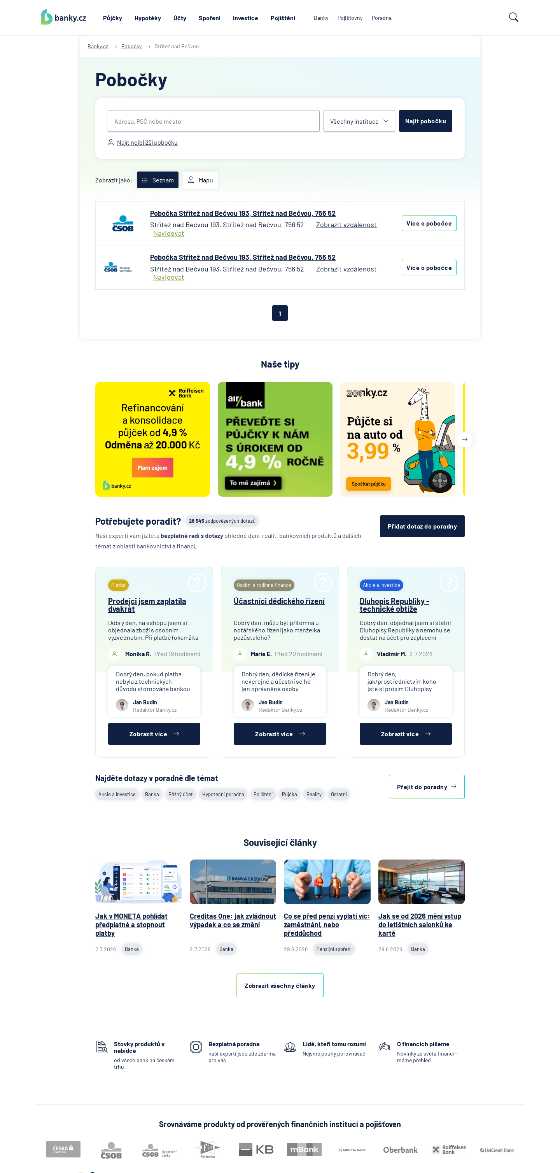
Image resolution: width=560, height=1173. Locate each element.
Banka (152, 794)
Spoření (209, 17)
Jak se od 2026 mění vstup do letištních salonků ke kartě (419, 924)
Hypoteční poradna (223, 794)
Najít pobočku (425, 120)
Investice (245, 17)
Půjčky (112, 17)
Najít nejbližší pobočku (143, 142)
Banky (321, 17)
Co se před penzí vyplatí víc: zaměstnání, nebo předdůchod (327, 924)
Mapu (200, 180)
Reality (314, 794)
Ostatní (339, 794)
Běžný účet (180, 794)
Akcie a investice (117, 794)
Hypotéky (148, 17)
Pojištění (283, 17)
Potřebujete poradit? (138, 521)
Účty (179, 17)
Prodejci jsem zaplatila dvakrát (147, 604)
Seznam (158, 180)
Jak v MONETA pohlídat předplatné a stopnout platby (131, 924)
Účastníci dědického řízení (279, 601)
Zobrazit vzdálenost (346, 224)
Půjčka (289, 794)
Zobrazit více (154, 733)
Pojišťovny (350, 17)
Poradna (382, 17)
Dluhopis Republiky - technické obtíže (394, 604)
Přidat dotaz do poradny (422, 526)
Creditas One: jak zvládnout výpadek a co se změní (233, 920)
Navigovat (168, 233)
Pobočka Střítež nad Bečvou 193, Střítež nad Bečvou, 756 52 (243, 213)
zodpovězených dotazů (222, 521)
